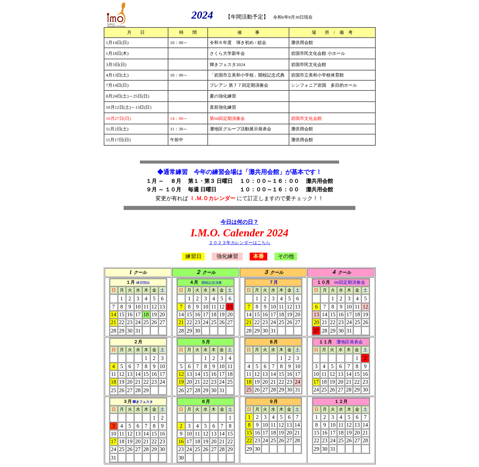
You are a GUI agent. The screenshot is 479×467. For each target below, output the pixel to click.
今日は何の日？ (239, 222)
